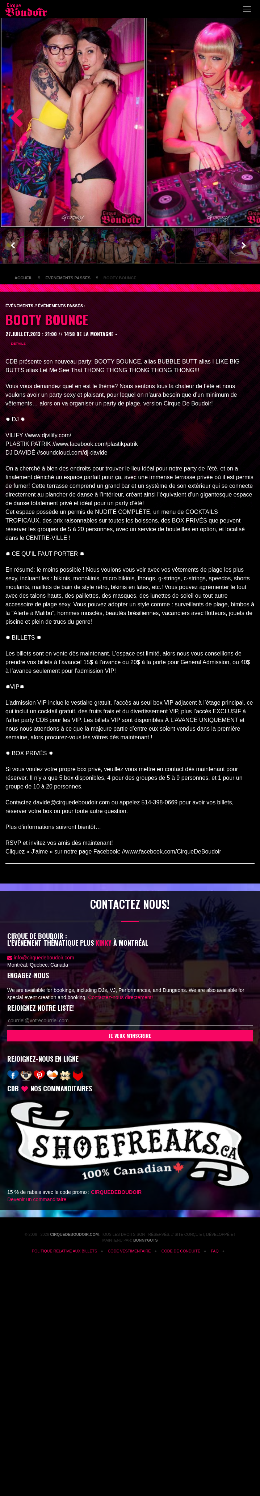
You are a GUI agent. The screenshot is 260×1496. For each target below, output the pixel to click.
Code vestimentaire (129, 1251)
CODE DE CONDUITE (181, 1251)
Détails (18, 343)
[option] (73, 119)
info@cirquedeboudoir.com (44, 957)
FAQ (214, 1251)
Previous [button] (12, 119)
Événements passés (68, 278)
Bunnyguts (145, 1240)
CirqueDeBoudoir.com (74, 1234)
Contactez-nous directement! (120, 997)
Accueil (23, 278)
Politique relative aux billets (64, 1251)
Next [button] (243, 119)
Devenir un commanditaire (36, 1199)
